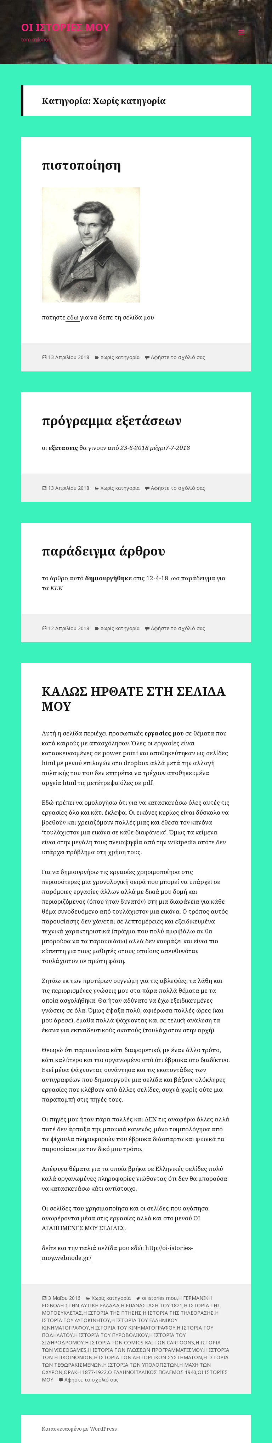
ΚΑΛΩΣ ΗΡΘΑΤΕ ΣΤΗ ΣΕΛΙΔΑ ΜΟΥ (134, 698)
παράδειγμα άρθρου (103, 550)
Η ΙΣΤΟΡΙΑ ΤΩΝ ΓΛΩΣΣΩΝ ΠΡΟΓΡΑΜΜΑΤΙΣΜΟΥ (145, 1350)
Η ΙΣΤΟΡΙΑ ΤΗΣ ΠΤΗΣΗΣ (112, 1312)
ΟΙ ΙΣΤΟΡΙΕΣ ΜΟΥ (65, 27)
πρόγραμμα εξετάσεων (112, 420)
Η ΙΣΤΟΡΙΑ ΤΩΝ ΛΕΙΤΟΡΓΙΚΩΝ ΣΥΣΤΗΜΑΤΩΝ (148, 1357)
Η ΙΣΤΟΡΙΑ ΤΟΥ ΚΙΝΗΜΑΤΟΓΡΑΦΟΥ (132, 1327)
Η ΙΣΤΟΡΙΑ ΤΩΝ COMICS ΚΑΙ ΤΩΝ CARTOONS (139, 1342)
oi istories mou (159, 1298)
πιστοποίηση (81, 165)
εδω (73, 317)
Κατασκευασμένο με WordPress (79, 1428)
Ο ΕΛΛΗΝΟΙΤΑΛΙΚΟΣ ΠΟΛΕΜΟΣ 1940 (152, 1372)
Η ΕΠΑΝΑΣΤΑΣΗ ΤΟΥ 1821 (151, 1305)
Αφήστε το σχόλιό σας (178, 357)
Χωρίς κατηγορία (120, 357)
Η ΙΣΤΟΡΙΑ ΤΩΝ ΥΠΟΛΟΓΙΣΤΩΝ (140, 1364)
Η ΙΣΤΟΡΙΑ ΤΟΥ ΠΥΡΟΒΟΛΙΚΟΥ (111, 1335)
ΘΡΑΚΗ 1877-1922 (85, 1372)
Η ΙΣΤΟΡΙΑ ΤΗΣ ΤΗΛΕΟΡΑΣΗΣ (178, 1312)
